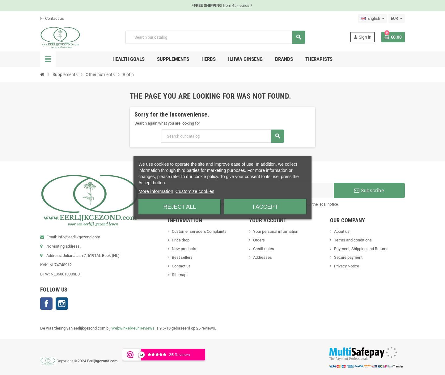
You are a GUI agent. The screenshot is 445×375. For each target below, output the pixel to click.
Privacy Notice (346, 266)
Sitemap (179, 274)
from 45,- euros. (237, 5)
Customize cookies (195, 191)
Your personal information (275, 231)
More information (155, 191)
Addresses (262, 257)
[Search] (215, 37)
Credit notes (263, 248)
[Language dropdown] (372, 18)
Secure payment (348, 257)
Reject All (179, 206)
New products (184, 248)
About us (342, 231)
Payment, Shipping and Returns (361, 248)
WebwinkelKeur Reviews (133, 328)
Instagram (62, 303)
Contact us (52, 18)
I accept (265, 206)
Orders (259, 240)
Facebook (46, 303)
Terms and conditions (353, 240)
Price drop (180, 240)
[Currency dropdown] (396, 18)
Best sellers (182, 257)
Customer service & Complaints (199, 231)
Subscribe (369, 190)
